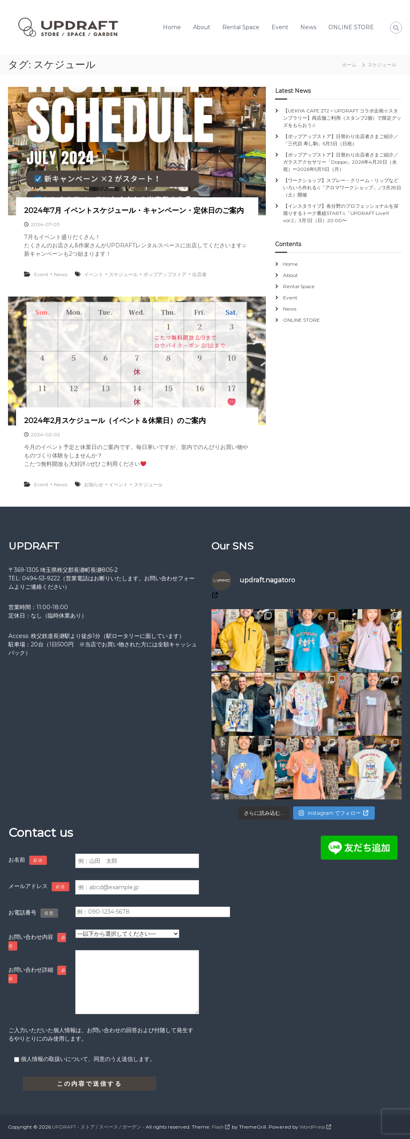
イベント (93, 274)
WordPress (312, 1127)
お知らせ (93, 484)
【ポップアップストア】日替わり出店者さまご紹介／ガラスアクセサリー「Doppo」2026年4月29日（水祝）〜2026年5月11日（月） (340, 162)
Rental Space (240, 27)
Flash (218, 1127)
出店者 (199, 274)
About (201, 27)
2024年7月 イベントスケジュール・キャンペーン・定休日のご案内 (134, 210)
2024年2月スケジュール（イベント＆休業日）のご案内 (115, 420)
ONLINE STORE (351, 27)
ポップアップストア (165, 274)
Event (279, 27)
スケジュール (123, 274)
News (308, 27)
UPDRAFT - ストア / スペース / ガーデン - (98, 1127)
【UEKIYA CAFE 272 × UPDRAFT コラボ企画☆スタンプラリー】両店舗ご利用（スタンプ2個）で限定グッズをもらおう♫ (342, 118)
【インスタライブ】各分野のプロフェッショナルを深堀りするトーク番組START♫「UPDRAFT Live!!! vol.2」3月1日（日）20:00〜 (340, 213)
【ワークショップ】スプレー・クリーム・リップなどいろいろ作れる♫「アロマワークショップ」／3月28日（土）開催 (342, 187)
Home (172, 27)
